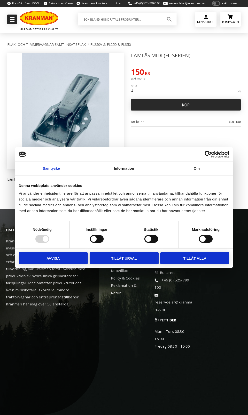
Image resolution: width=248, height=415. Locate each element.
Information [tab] (124, 168)
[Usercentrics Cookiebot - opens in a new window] (208, 154)
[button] (11, 20)
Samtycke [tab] (51, 168)
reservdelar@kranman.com (186, 5)
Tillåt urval (124, 258)
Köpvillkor (120, 270)
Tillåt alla (194, 258)
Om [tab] (197, 168)
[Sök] (168, 23)
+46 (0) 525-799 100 (145, 5)
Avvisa (53, 258)
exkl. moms (229, 5)
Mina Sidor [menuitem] (205, 26)
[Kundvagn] (230, 23)
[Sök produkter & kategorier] (119, 23)
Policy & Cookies (125, 278)
